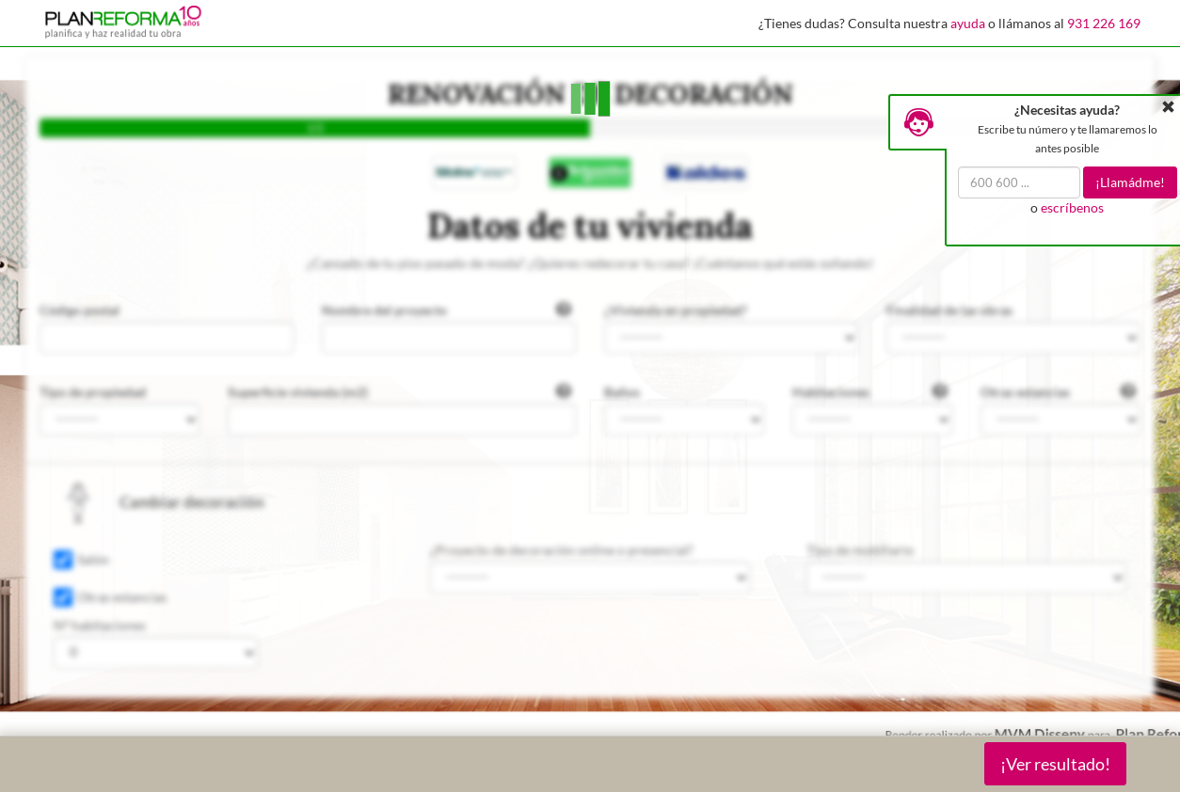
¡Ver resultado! (1055, 763)
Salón (93, 559)
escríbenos (1072, 207)
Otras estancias (122, 597)
